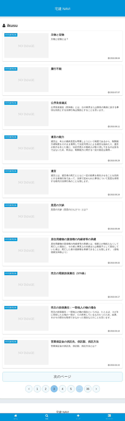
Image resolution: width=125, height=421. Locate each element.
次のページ (62, 376)
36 (87, 388)
